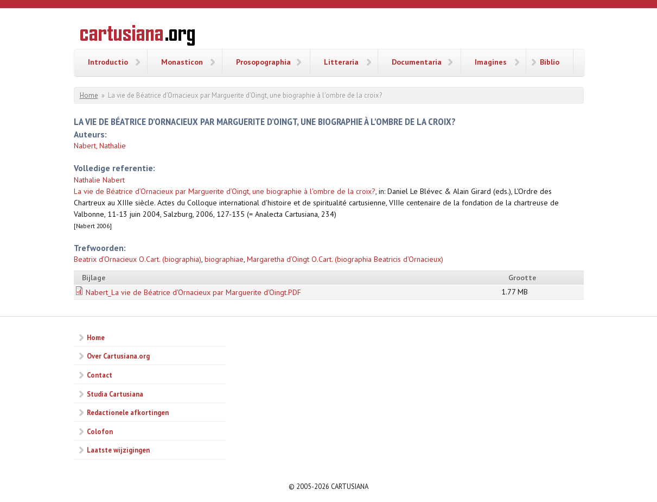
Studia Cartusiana (115, 394)
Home (89, 95)
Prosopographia (263, 62)
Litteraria (341, 62)
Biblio (549, 62)
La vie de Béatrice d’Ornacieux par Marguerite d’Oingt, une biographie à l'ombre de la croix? (224, 191)
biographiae (224, 259)
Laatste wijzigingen (118, 449)
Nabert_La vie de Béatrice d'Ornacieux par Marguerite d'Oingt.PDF (193, 292)
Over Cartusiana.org (118, 356)
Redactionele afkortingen (128, 412)
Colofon (100, 431)
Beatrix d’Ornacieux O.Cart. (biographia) (137, 259)
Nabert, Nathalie (100, 145)
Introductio (108, 62)
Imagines (491, 62)
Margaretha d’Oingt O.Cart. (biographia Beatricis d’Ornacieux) (345, 259)
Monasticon (182, 62)
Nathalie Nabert (99, 180)
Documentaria (417, 62)
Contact (99, 375)
